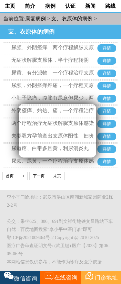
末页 (57, 176)
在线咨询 (60, 276)
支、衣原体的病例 (72, 18)
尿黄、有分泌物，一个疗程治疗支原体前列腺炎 (52, 77)
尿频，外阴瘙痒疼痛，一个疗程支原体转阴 (52, 90)
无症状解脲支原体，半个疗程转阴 (50, 60)
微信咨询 (20, 276)
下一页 (39, 176)
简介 (30, 6)
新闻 (90, 6)
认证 (70, 6)
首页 (10, 176)
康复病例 (35, 18)
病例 (50, 6)
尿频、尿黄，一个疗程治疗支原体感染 (52, 165)
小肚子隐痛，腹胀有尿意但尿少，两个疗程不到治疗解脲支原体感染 (52, 102)
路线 (110, 6)
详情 (107, 48)
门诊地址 (101, 276)
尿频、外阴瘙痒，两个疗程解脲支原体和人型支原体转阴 (52, 52)
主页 (10, 6)
